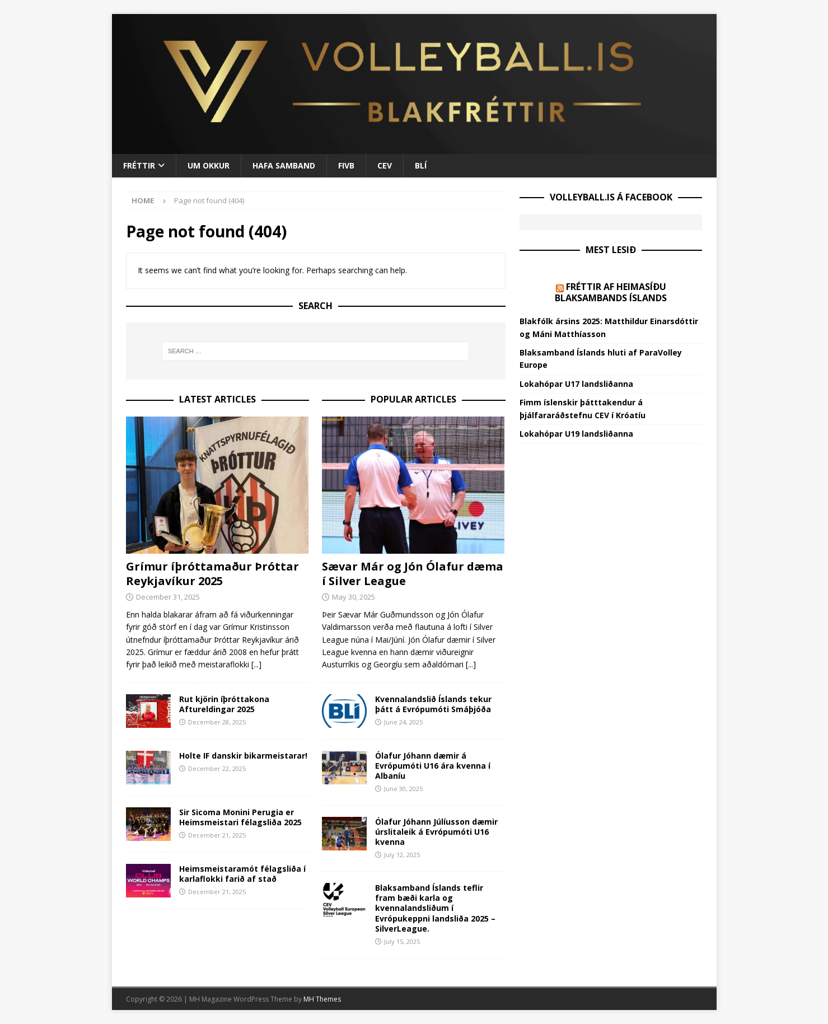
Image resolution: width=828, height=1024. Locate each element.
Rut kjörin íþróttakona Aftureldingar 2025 (224, 704)
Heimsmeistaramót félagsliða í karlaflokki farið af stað (242, 873)
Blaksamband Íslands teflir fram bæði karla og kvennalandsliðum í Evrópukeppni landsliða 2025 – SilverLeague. (435, 908)
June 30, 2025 (403, 788)
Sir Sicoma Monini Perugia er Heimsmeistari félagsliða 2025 (240, 817)
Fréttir (139, 165)
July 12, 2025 (402, 854)
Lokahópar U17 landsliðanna (576, 383)
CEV (384, 165)
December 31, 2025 (168, 597)
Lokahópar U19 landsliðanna (576, 433)
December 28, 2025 (217, 722)
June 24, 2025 (403, 722)
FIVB (346, 165)
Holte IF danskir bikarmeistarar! (243, 755)
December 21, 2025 (217, 835)
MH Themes (322, 999)
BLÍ (421, 165)
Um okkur (209, 165)
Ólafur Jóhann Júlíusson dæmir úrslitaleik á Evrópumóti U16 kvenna (436, 831)
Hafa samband (283, 165)
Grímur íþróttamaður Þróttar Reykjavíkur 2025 (212, 573)
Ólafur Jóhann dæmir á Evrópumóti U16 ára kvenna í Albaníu (432, 765)
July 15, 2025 (402, 941)
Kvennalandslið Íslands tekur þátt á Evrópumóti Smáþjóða (433, 704)
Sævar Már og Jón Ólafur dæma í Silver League (412, 573)
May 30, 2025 (353, 597)
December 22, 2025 (217, 768)
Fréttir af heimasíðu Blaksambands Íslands (611, 292)
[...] (256, 664)
